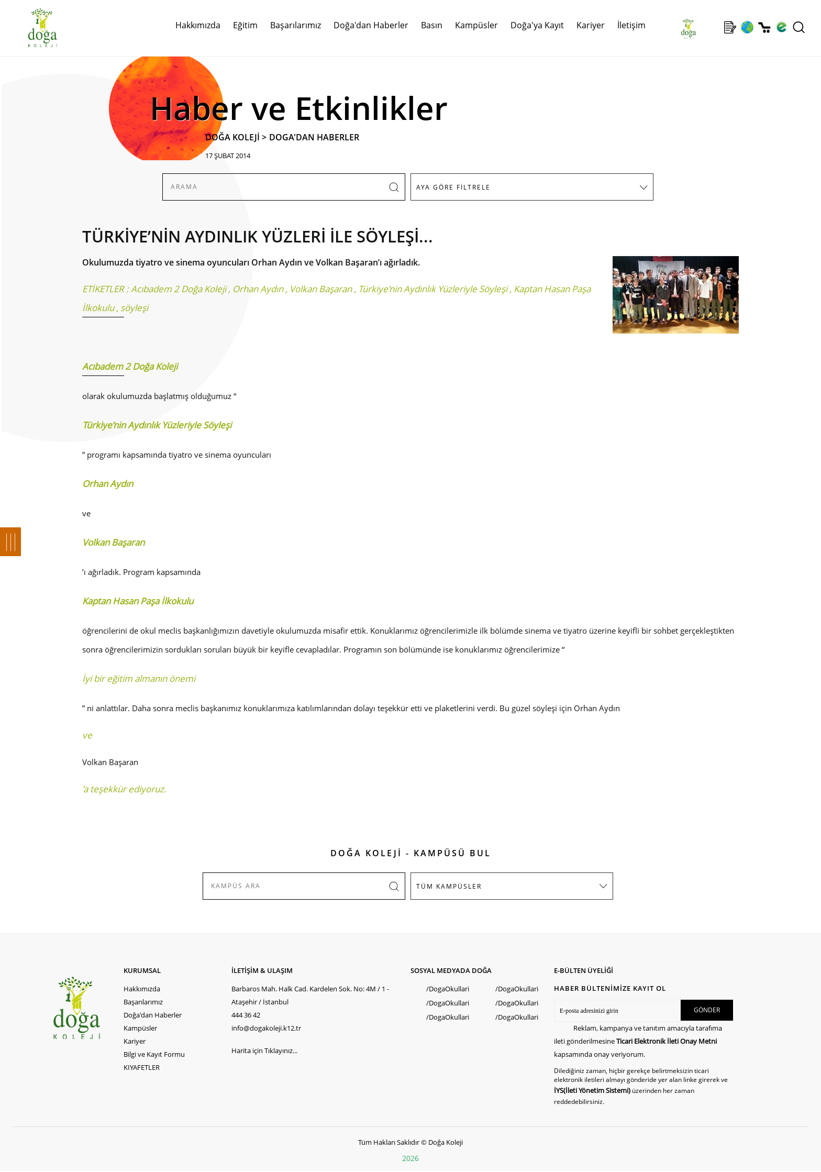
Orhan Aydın (257, 289)
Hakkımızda (197, 25)
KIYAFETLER (142, 1067)
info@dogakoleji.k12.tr (266, 1028)
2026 (410, 1158)
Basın (431, 25)
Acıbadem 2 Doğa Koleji (178, 289)
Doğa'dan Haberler (371, 25)
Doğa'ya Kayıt (537, 25)
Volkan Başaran (321, 289)
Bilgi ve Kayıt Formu (154, 1054)
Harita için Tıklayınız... (264, 1050)
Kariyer (590, 25)
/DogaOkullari (447, 988)
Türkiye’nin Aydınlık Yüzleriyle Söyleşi (432, 289)
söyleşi (134, 308)
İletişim (631, 25)
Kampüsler (476, 25)
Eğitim (245, 25)
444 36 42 (245, 1015)
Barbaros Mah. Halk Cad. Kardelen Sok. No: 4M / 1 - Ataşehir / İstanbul (310, 995)
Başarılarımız (295, 25)
